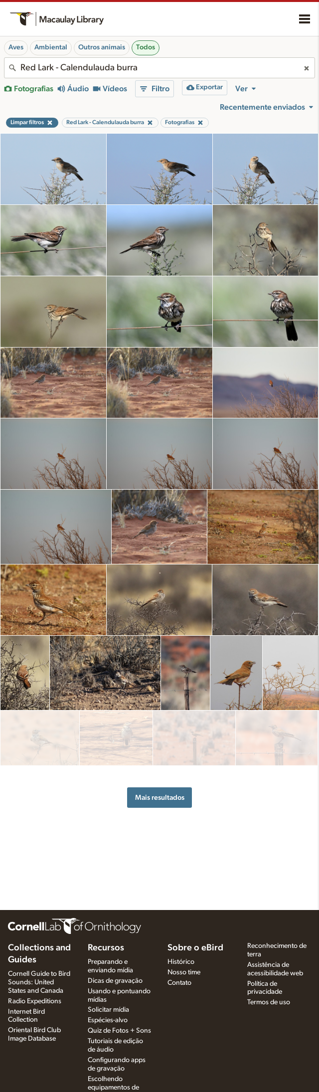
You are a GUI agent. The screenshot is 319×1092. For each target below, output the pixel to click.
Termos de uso (268, 1002)
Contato (179, 982)
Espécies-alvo (108, 1020)
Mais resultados (159, 789)
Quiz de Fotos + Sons (119, 1030)
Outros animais (101, 47)
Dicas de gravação (115, 980)
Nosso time (183, 972)
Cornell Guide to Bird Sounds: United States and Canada (39, 982)
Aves (15, 47)
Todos (145, 47)
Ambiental (50, 47)
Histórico (180, 961)
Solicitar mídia (108, 1009)
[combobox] (159, 68)
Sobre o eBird (195, 947)
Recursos (106, 947)
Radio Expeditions (34, 1001)
